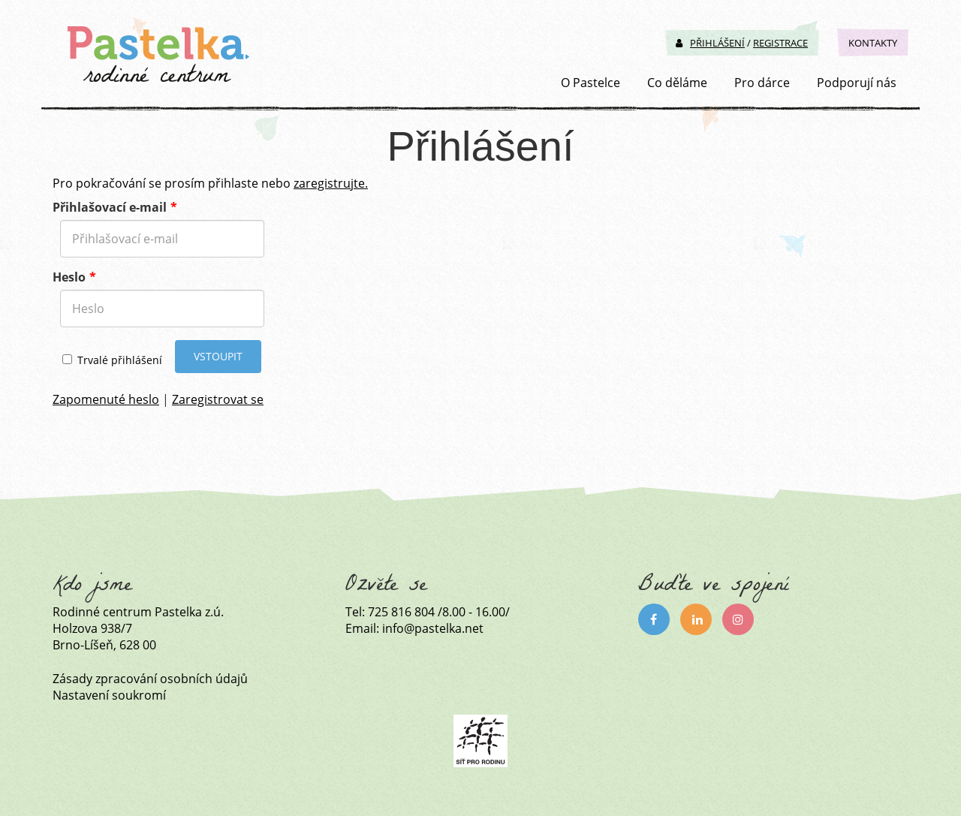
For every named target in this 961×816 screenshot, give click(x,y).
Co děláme (677, 82)
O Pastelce (590, 82)
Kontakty (872, 43)
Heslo (69, 277)
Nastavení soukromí (109, 695)
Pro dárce (762, 82)
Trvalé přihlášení (112, 360)
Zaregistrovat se (218, 399)
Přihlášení (710, 43)
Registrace (780, 43)
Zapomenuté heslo (106, 399)
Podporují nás (856, 82)
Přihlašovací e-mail (110, 207)
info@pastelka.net (433, 628)
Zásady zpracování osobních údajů (150, 678)
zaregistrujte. (331, 183)
